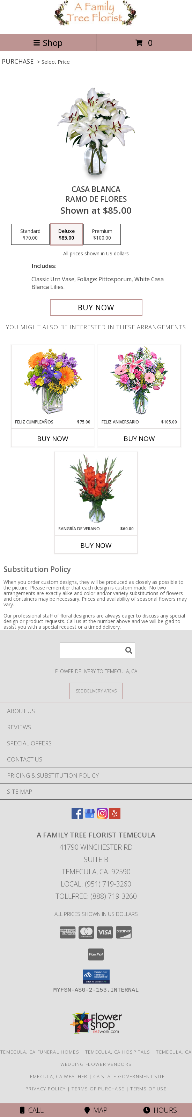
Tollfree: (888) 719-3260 (96, 896)
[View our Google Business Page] (89, 817)
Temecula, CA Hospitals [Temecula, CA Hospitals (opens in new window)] (117, 1052)
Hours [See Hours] (160, 1110)
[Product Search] (97, 650)
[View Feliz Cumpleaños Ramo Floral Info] (53, 382)
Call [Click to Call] (32, 1110)
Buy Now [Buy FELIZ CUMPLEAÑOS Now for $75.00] (52, 438)
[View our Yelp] (114, 817)
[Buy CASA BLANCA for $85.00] (96, 307)
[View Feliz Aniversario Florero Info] (139, 382)
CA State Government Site (129, 1076)
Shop (47, 42)
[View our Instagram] (102, 817)
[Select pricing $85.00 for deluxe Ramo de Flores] (66, 234)
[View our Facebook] (77, 817)
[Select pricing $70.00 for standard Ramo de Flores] (30, 234)
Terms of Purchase (98, 1088)
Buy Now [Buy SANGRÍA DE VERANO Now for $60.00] (96, 545)
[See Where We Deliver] (96, 690)
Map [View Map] (96, 1110)
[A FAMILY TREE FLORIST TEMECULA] (96, 24)
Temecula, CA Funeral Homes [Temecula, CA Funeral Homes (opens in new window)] (39, 1052)
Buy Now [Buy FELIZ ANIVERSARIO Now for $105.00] (139, 438)
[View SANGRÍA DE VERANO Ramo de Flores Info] (96, 488)
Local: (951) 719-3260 (96, 884)
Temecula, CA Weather (57, 1076)
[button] (96, 977)
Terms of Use (148, 1088)
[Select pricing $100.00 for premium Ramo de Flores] (102, 234)
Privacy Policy (45, 1088)
